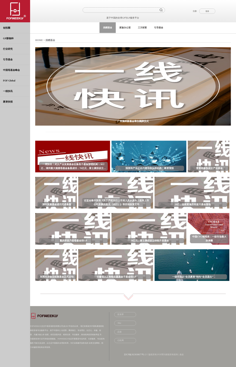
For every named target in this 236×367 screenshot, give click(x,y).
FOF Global (9, 80)
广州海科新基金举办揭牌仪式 (133, 121)
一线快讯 (8, 91)
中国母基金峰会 (11, 70)
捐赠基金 (107, 27)
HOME (39, 40)
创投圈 (6, 28)
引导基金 (8, 59)
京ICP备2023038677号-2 (135, 354)
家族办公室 (125, 27)
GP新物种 (8, 38)
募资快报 (8, 101)
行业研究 (8, 49)
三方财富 (142, 27)
